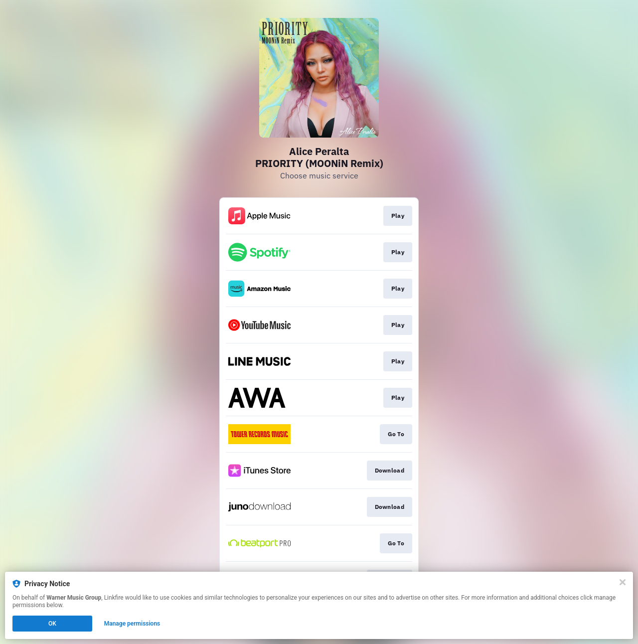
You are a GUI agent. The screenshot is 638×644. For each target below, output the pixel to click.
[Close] (623, 582)
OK (52, 623)
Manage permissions (132, 623)
